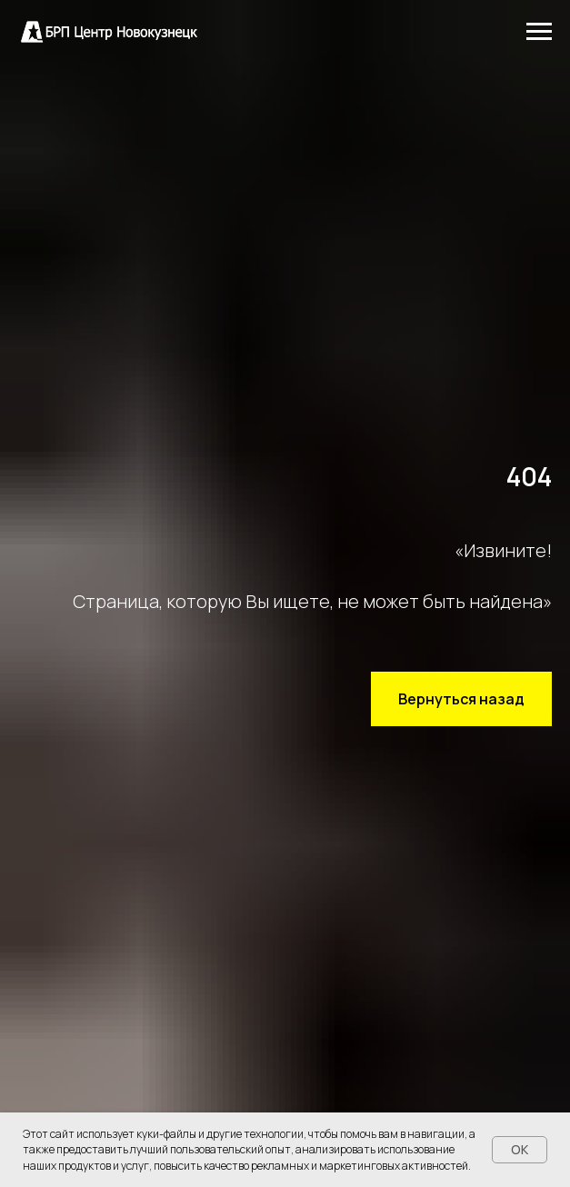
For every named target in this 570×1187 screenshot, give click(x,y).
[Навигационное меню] (539, 32)
